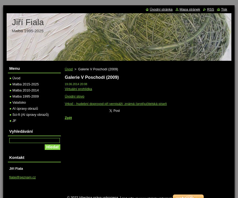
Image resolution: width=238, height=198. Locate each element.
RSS (210, 9)
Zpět (68, 118)
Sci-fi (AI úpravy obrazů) (30, 115)
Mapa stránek (190, 9)
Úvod (69, 69)
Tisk (224, 9)
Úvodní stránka (161, 9)
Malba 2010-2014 (25, 90)
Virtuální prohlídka (78, 89)
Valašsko (19, 102)
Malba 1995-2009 (25, 96)
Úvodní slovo (74, 96)
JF (14, 121)
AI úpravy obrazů (25, 108)
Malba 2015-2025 (25, 84)
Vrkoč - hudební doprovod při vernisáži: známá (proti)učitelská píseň (116, 104)
